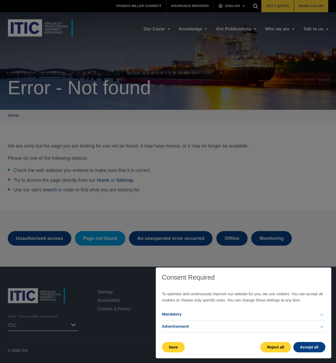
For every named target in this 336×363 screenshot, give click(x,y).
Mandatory (172, 314)
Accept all (309, 347)
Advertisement (175, 326)
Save (173, 347)
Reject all (275, 347)
